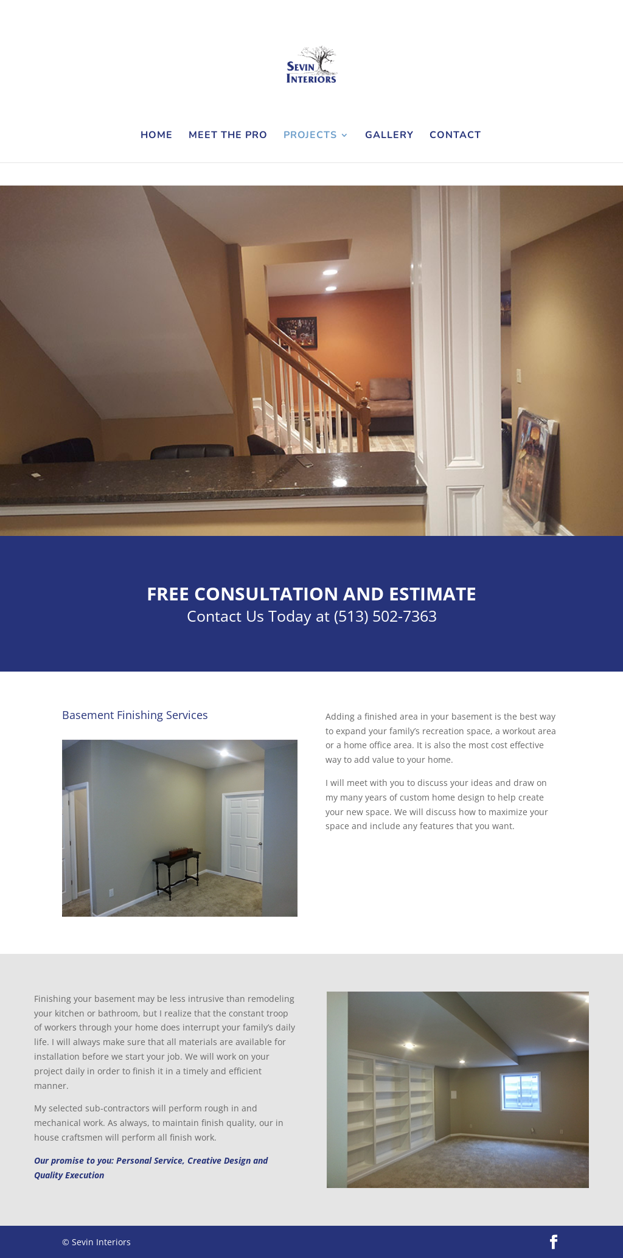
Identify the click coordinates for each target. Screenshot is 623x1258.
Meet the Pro (228, 136)
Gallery (389, 136)
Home (157, 136)
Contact (455, 136)
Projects (310, 136)
